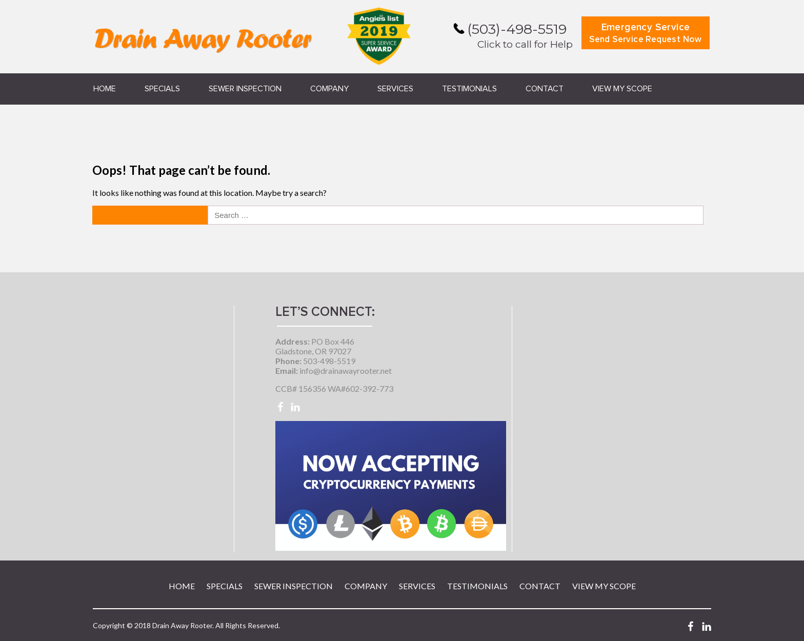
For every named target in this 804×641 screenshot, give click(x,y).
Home (104, 89)
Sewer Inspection (245, 89)
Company (329, 89)
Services (395, 89)
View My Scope (622, 89)
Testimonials (469, 89)
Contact (545, 89)
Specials (162, 89)
